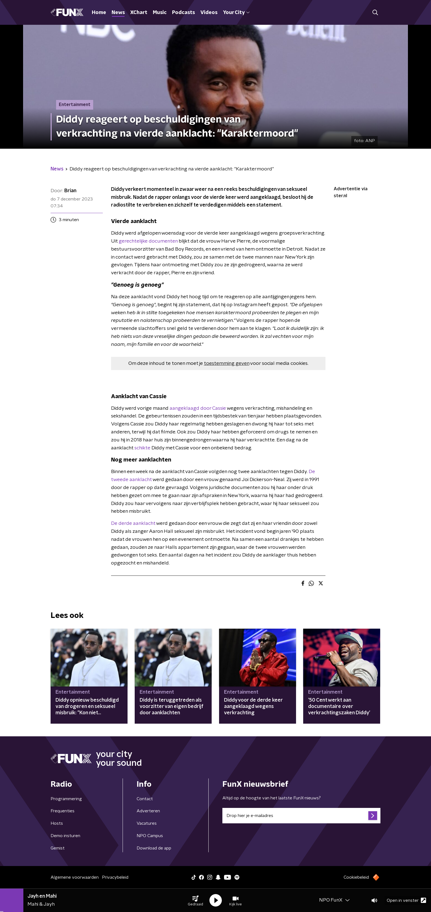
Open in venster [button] (406, 900)
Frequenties (62, 811)
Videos (208, 12)
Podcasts (183, 12)
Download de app (154, 848)
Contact (145, 799)
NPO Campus (150, 836)
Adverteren (148, 811)
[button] (195, 900)
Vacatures (147, 823)
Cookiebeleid (356, 877)
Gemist (58, 848)
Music (160, 12)
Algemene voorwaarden (75, 877)
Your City (236, 12)
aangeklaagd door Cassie (198, 408)
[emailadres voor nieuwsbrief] (301, 815)
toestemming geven (226, 363)
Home (99, 12)
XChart (138, 12)
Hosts (57, 823)
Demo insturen (65, 836)
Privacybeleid (115, 877)
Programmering (66, 799)
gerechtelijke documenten (148, 241)
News (118, 12)
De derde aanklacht (133, 523)
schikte (142, 448)
